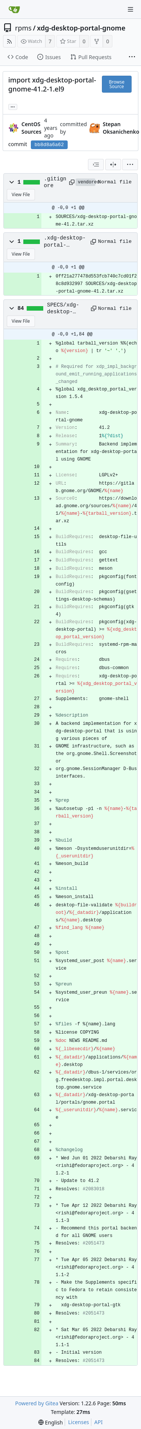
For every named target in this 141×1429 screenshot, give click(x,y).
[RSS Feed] (9, 41)
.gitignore (55, 182)
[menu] (130, 164)
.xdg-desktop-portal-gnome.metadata (65, 242)
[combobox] (96, 164)
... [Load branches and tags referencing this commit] (13, 106)
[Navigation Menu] (130, 9)
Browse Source (116, 84)
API (98, 1422)
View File (21, 194)
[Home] (14, 9)
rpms (23, 28)
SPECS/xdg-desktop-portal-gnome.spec (63, 309)
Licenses (78, 1422)
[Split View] (113, 164)
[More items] (132, 57)
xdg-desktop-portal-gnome (81, 28)
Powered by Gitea (36, 1403)
